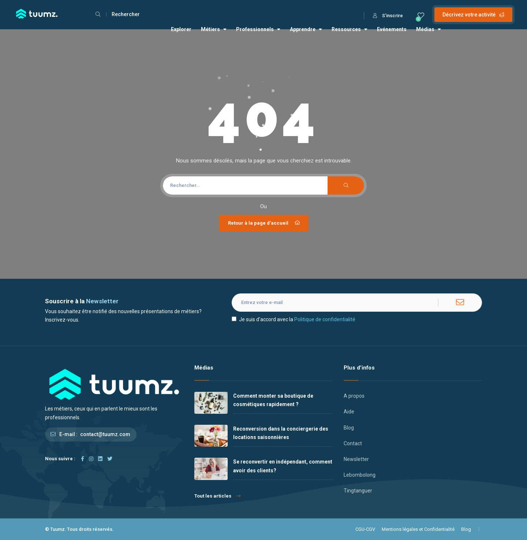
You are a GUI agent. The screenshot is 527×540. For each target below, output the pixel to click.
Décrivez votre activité (473, 15)
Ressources (349, 29)
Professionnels (258, 29)
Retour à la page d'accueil (264, 222)
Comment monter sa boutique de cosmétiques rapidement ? (273, 400)
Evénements (392, 29)
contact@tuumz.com (105, 434)
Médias (428, 29)
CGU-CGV (365, 529)
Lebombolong (359, 475)
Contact (353, 443)
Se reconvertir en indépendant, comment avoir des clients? (282, 466)
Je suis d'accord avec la (293, 319)
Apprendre (306, 29)
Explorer (181, 29)
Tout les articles (217, 496)
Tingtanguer (358, 491)
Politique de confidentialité (324, 319)
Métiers (214, 29)
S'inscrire (388, 15)
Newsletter (356, 459)
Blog (349, 428)
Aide (349, 412)
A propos (354, 396)
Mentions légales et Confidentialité (418, 529)
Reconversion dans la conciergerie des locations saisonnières (280, 433)
